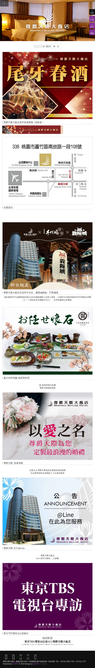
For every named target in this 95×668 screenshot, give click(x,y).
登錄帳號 (43, 664)
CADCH (36, 664)
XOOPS (15, 664)
